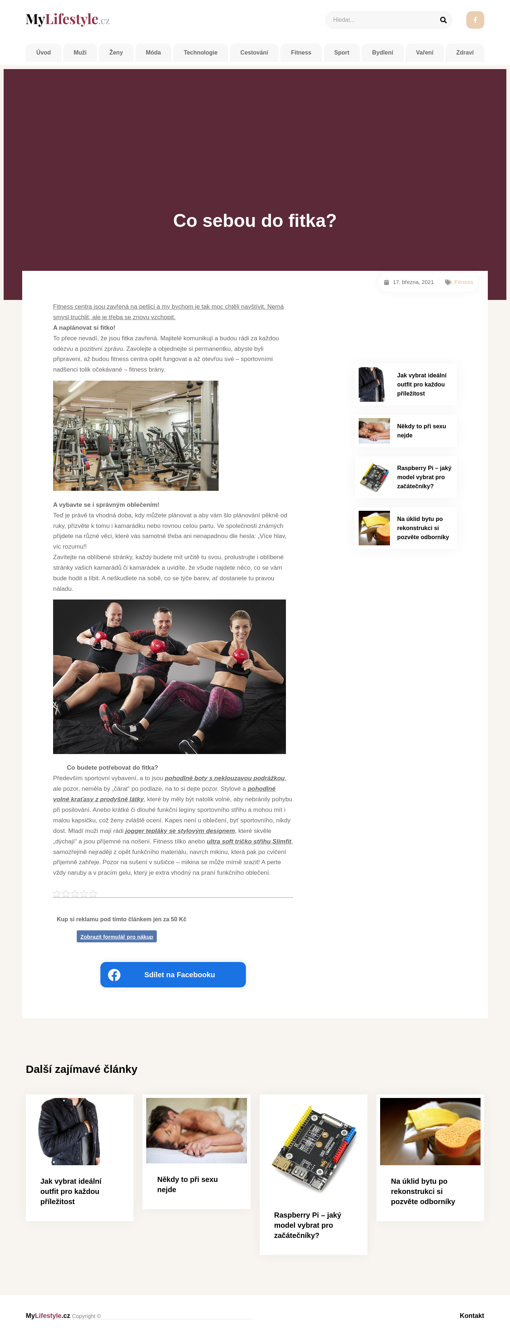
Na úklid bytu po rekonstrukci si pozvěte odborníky (423, 524)
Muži (80, 52)
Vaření (425, 52)
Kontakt (472, 1315)
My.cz (63, 1315)
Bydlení (382, 52)
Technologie (201, 52)
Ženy (116, 52)
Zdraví (465, 52)
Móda (153, 52)
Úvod (43, 52)
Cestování (254, 52)
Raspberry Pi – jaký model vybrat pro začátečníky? (424, 474)
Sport (342, 52)
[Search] (443, 20)
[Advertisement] (255, 151)
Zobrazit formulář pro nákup (116, 937)
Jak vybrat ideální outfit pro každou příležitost (421, 384)
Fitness (301, 52)
